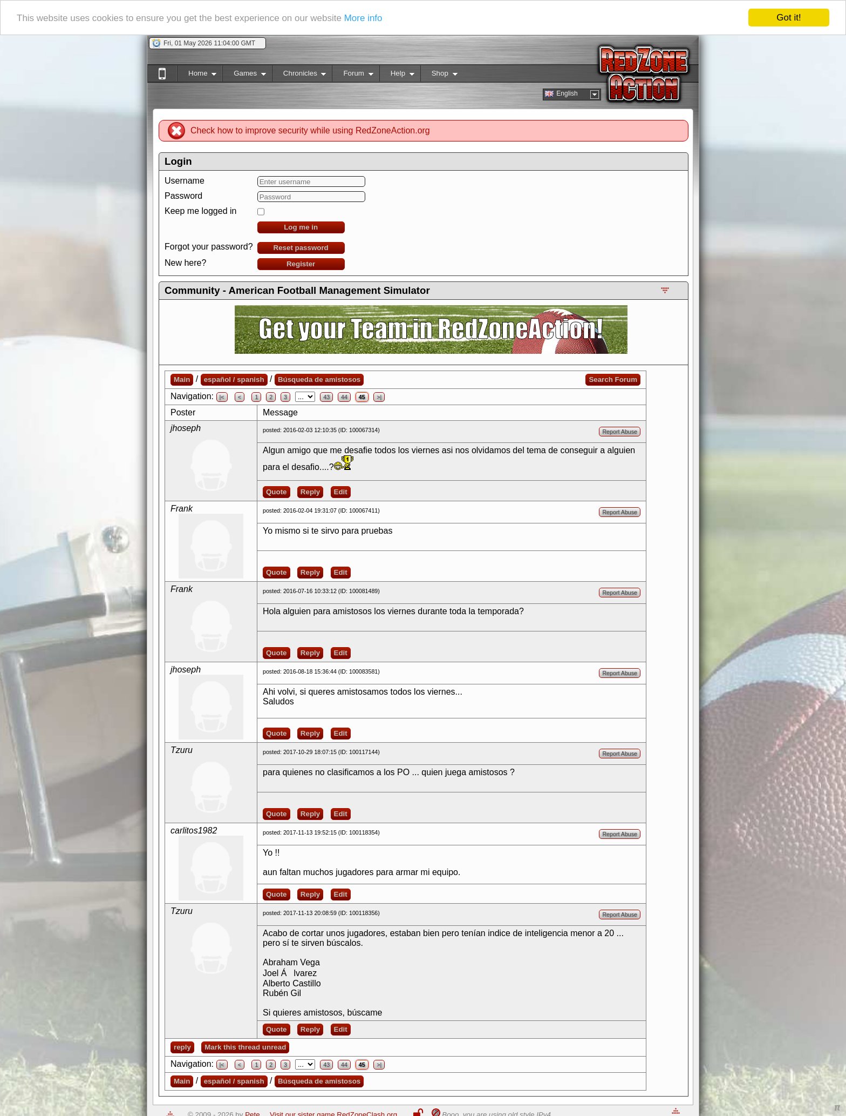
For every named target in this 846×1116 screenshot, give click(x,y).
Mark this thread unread (245, 1047)
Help (396, 75)
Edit (340, 492)
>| (379, 397)
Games (244, 75)
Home (196, 75)
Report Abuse (619, 431)
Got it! (788, 17)
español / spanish (234, 379)
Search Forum (613, 379)
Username (184, 180)
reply (182, 1047)
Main (182, 379)
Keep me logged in (200, 211)
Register (300, 264)
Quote (276, 492)
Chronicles (299, 75)
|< (222, 397)
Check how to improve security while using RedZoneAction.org (310, 130)
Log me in (301, 227)
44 (344, 397)
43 (326, 397)
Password (183, 195)
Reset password (301, 248)
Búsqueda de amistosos (319, 379)
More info (363, 18)
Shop (439, 75)
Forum (352, 75)
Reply (310, 492)
